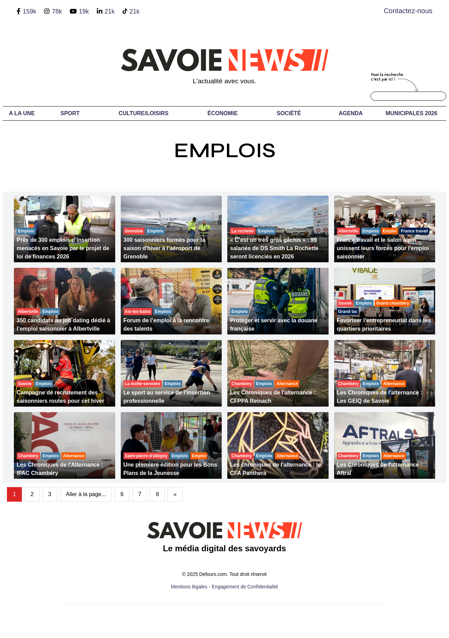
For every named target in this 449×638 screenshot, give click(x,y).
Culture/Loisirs (144, 113)
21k (109, 11)
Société (289, 113)
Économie (222, 113)
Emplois (225, 150)
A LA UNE (22, 113)
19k (84, 11)
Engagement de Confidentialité (245, 586)
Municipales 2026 (411, 113)
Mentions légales (189, 586)
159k (29, 11)
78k (57, 11)
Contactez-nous (408, 11)
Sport (69, 113)
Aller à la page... (86, 494)
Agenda (351, 113)
